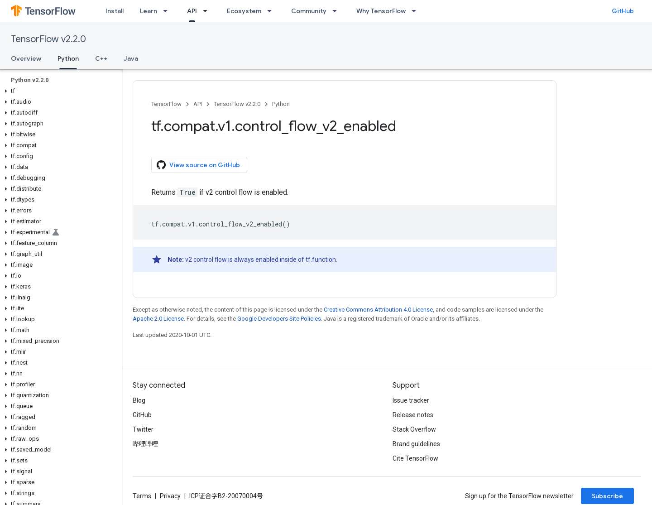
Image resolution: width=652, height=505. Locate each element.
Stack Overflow (414, 429)
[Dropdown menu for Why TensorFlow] (416, 11)
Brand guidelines (416, 443)
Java (131, 58)
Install (114, 11)
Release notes (413, 414)
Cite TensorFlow (415, 458)
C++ (101, 58)
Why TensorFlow (381, 11)
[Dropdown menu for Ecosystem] (272, 11)
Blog (139, 400)
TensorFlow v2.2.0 (48, 39)
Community (308, 11)
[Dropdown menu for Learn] (168, 11)
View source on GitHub (198, 164)
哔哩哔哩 (145, 443)
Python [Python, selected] (68, 58)
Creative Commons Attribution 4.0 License (378, 309)
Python (281, 104)
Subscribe (607, 496)
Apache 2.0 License (158, 318)
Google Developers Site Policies (279, 318)
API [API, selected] (192, 11)
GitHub (623, 11)
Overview (26, 58)
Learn (148, 11)
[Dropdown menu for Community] (337, 11)
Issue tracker (411, 400)
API (197, 104)
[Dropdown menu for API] (208, 11)
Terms (142, 496)
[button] (59, 91)
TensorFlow (166, 104)
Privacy (170, 496)
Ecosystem (244, 11)
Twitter (143, 429)
